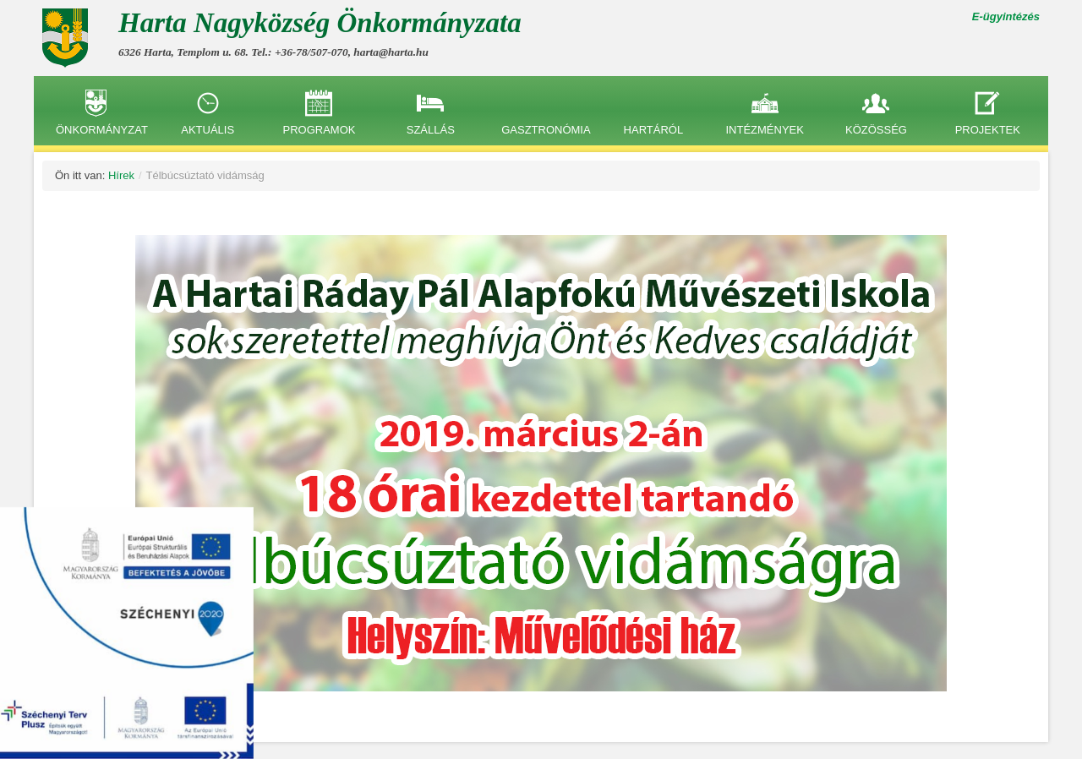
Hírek (121, 175)
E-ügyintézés (1006, 16)
